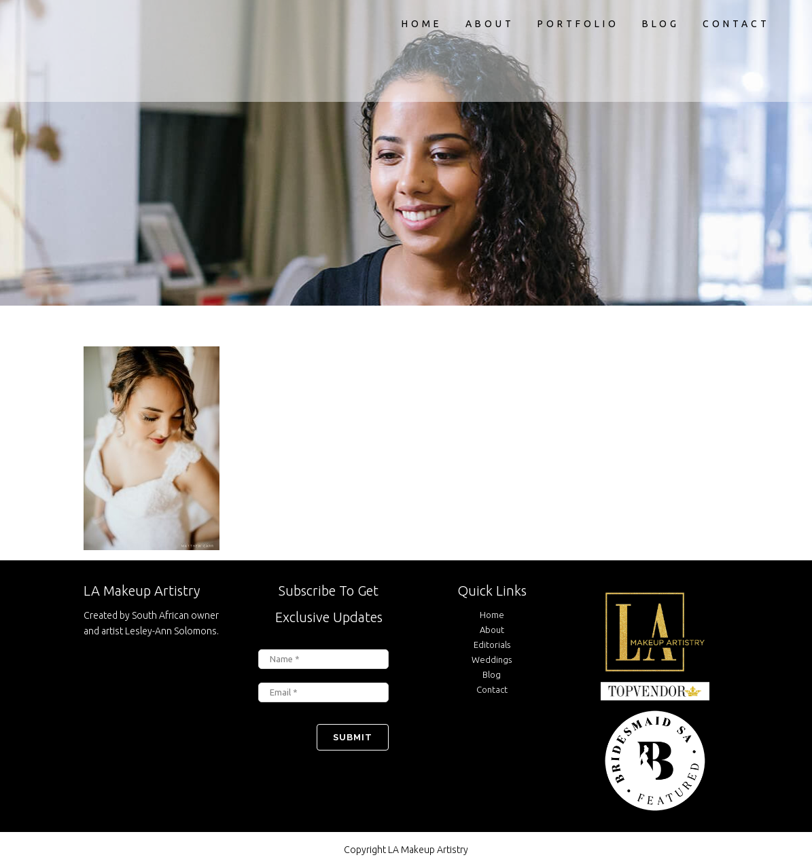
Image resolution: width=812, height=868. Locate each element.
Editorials (492, 644)
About (492, 629)
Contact (492, 689)
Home (492, 614)
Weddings (492, 659)
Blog (491, 674)
